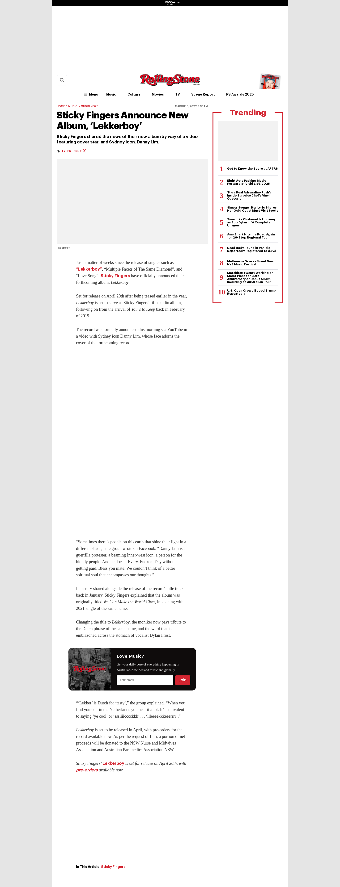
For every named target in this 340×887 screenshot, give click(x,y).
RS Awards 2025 (240, 94)
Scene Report (203, 94)
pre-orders (87, 770)
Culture (134, 94)
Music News (89, 106)
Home (61, 106)
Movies (158, 94)
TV (177, 94)
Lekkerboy (113, 763)
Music (111, 94)
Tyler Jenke (73, 151)
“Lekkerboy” (89, 269)
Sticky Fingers (115, 276)
